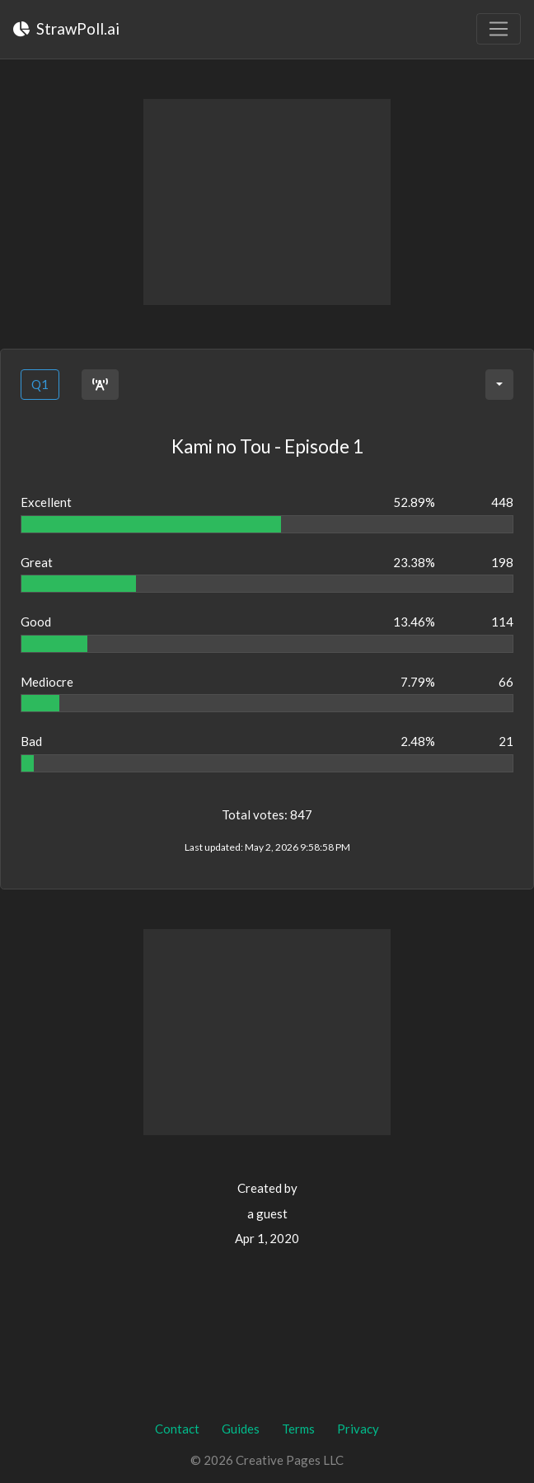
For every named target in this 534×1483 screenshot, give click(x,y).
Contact (177, 1428)
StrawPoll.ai (66, 28)
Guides (241, 1428)
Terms (298, 1428)
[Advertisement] (267, 202)
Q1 (40, 384)
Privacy (358, 1428)
